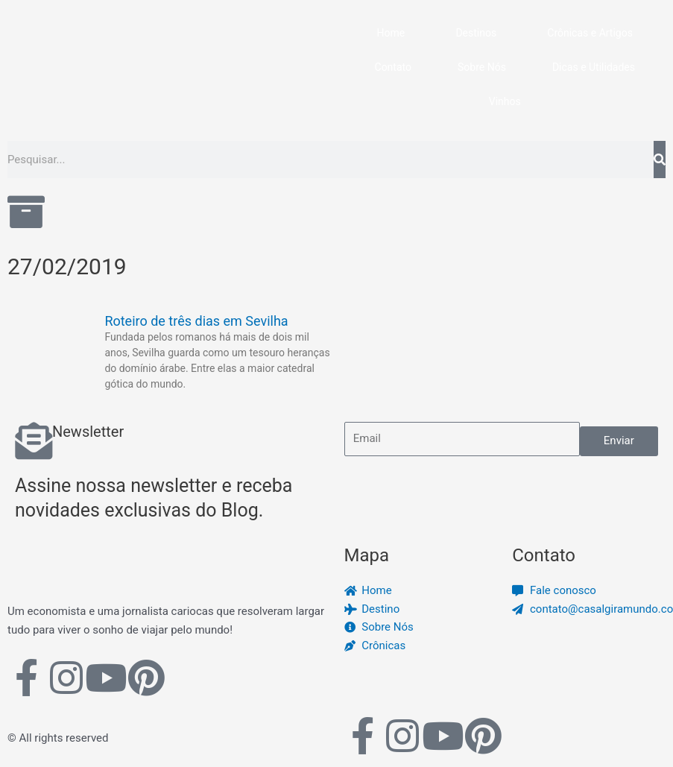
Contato (393, 67)
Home (391, 33)
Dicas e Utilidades (593, 67)
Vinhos (505, 101)
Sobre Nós (482, 67)
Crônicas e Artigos (590, 33)
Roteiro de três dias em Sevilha (196, 321)
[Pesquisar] (660, 159)
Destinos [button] (475, 33)
